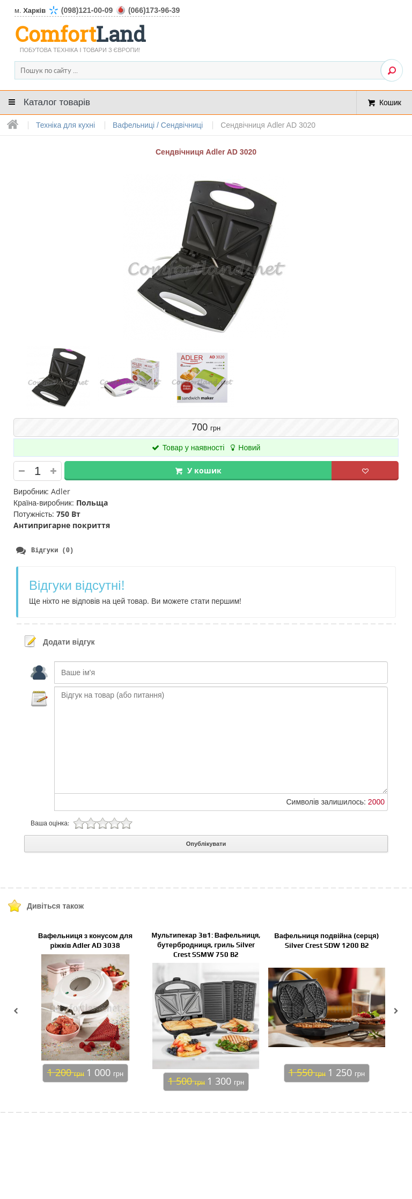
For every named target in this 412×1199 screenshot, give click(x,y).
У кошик (204, 470)
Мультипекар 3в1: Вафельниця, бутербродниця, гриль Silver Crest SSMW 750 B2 (206, 945)
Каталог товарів (57, 102)
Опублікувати (206, 844)
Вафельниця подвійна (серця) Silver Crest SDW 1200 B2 (326, 941)
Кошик (390, 102)
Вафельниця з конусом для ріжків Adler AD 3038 (85, 941)
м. (97, 10)
